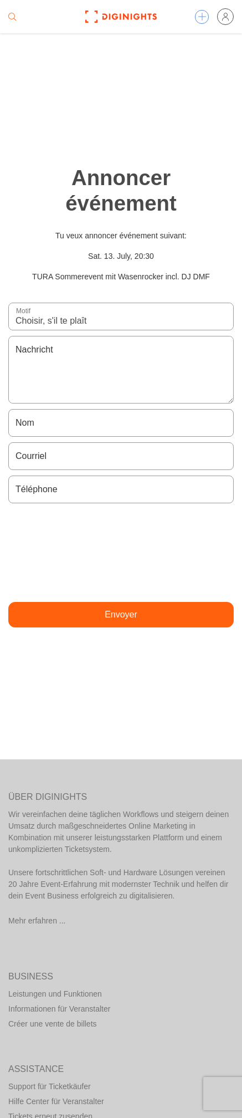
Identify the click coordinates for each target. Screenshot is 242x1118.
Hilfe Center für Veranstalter (56, 1101)
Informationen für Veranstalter (59, 1008)
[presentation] (121, 552)
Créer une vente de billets (52, 1023)
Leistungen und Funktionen (55, 993)
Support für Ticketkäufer (49, 1086)
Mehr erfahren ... (37, 920)
